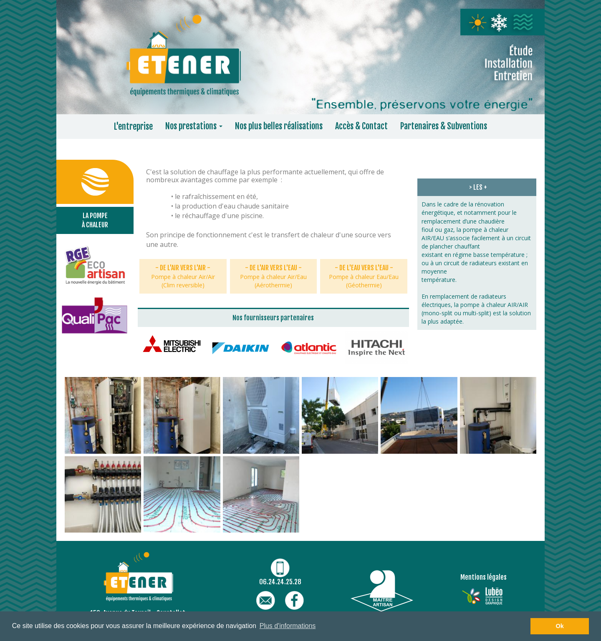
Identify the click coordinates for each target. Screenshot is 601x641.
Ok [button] (560, 626)
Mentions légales (483, 577)
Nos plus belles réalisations (279, 126)
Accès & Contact (361, 126)
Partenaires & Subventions (443, 126)
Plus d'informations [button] (288, 625)
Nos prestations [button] (193, 126)
